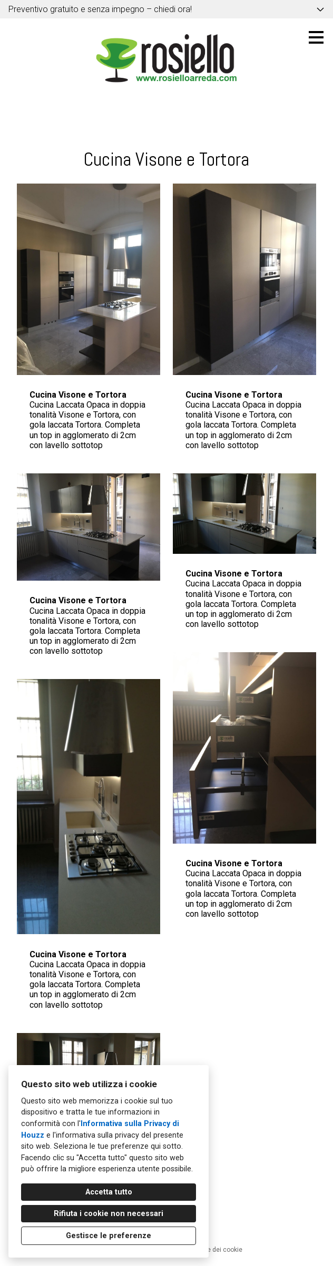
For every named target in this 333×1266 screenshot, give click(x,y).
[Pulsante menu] (316, 37)
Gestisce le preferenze (108, 1235)
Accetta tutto (108, 1192)
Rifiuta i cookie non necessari (108, 1213)
